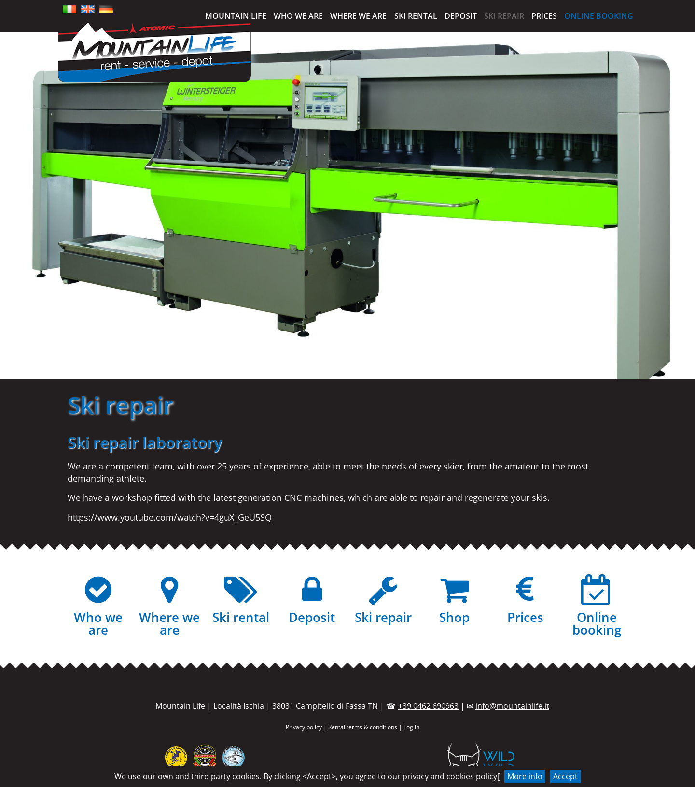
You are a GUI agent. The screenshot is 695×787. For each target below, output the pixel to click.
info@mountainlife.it (512, 706)
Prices (544, 16)
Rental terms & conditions (362, 727)
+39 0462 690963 (428, 706)
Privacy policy (304, 727)
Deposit (461, 16)
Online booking (598, 16)
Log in (411, 727)
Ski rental (415, 16)
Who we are (298, 16)
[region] (347, 205)
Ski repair (504, 16)
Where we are (358, 16)
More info (524, 776)
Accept (565, 776)
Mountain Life (235, 16)
